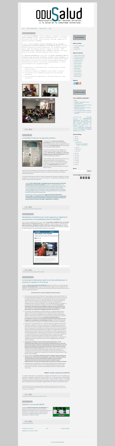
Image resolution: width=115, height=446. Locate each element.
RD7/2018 (39, 271)
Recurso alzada (88, 124)
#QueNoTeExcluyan (77, 117)
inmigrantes (75, 130)
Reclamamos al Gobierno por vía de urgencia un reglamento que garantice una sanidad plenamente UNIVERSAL (44, 218)
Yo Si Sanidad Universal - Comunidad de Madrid (82, 112)
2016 (76, 157)
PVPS (74, 123)
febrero (77, 149)
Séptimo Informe (78, 66)
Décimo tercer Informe (79, 57)
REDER (42, 271)
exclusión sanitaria (85, 128)
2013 (76, 162)
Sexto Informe (77, 68)
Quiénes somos (42, 28)
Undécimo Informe (78, 60)
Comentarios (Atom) (33, 430)
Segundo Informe (78, 75)
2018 (76, 153)
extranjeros (83, 129)
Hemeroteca (77, 49)
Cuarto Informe (77, 71)
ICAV (80, 119)
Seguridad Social (88, 126)
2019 (76, 140)
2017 (76, 155)
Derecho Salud (30, 271)
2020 (76, 138)
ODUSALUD (87, 119)
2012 (76, 164)
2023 (76, 137)
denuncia (75, 128)
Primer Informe (77, 76)
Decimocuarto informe (79, 55)
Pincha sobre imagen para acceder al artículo (46, 263)
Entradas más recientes (28, 428)
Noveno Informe (78, 63)
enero (77, 151)
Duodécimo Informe (78, 58)
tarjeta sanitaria (82, 130)
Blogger (62, 442)
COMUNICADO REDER (34, 415)
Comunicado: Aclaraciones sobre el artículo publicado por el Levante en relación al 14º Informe (44, 281)
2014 (76, 160)
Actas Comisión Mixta (79, 45)
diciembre (78, 142)
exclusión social (76, 129)
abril (77, 147)
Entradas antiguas (65, 428)
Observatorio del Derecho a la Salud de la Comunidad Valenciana (82, 121)
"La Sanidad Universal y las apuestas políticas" (39, 178)
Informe (45, 396)
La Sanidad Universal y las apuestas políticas (38, 138)
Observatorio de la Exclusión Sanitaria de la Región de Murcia (82, 105)
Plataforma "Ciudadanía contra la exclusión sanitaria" (81, 102)
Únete (50, 28)
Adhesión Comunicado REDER (33, 404)
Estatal (35, 271)
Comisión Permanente (32, 396)
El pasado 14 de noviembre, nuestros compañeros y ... (81, 144)
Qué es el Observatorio (32, 28)
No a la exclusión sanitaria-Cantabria (82, 110)
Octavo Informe (77, 65)
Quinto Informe (77, 70)
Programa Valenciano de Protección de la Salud (82, 124)
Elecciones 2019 (30, 208)
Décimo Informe (78, 62)
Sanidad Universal (38, 208)
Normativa (76, 47)
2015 (76, 159)
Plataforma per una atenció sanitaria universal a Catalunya (82, 108)
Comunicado (40, 396)
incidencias (88, 129)
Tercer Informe (77, 73)
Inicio (23, 28)
